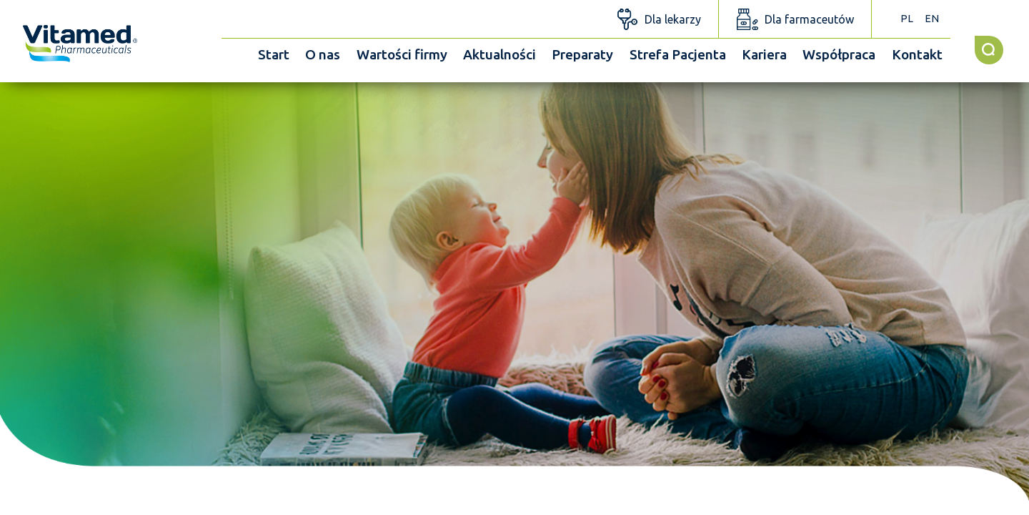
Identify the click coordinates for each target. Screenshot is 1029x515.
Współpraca (838, 54)
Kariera (764, 54)
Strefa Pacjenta (678, 54)
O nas (322, 54)
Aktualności (499, 54)
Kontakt (917, 54)
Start (273, 54)
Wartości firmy (402, 54)
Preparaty (582, 54)
